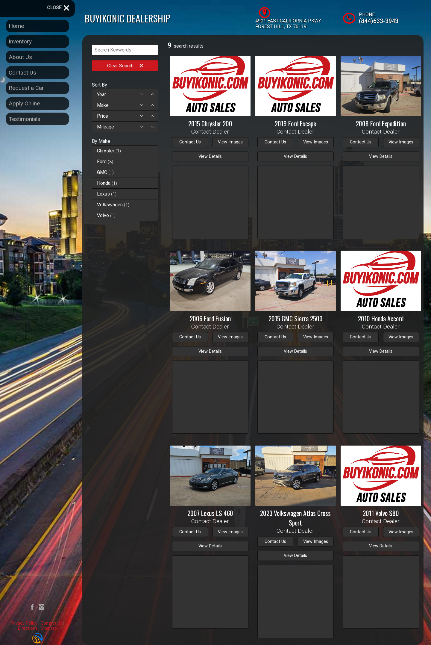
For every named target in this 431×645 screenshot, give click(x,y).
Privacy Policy (23, 623)
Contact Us (51, 623)
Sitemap (49, 628)
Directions (27, 628)
